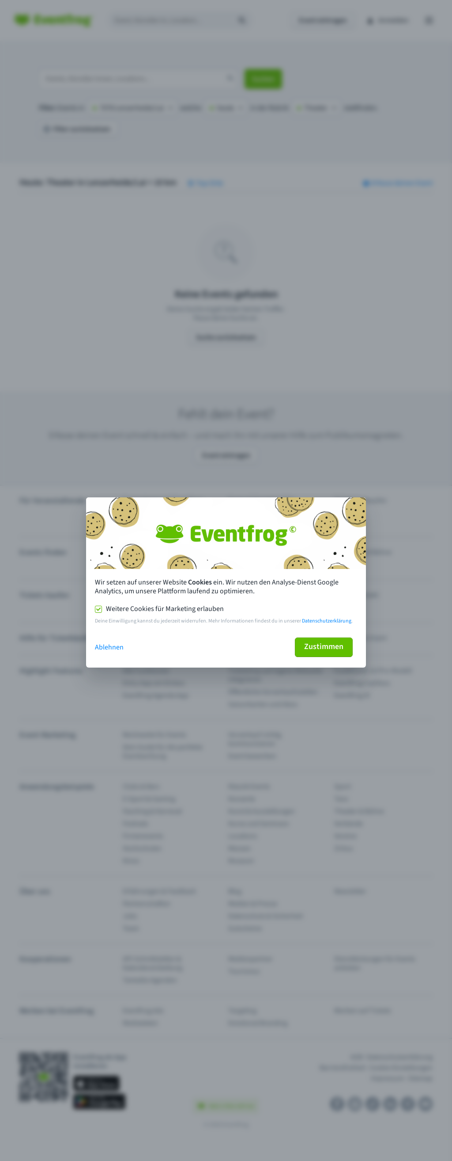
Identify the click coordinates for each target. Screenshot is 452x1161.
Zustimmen (323, 646)
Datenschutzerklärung (326, 621)
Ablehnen (109, 647)
